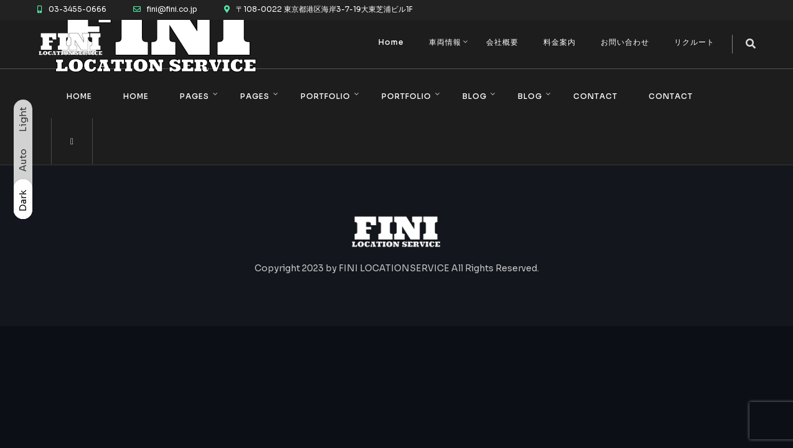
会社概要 (502, 42)
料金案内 (559, 42)
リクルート (694, 42)
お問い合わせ (625, 42)
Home (391, 42)
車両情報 (445, 42)
